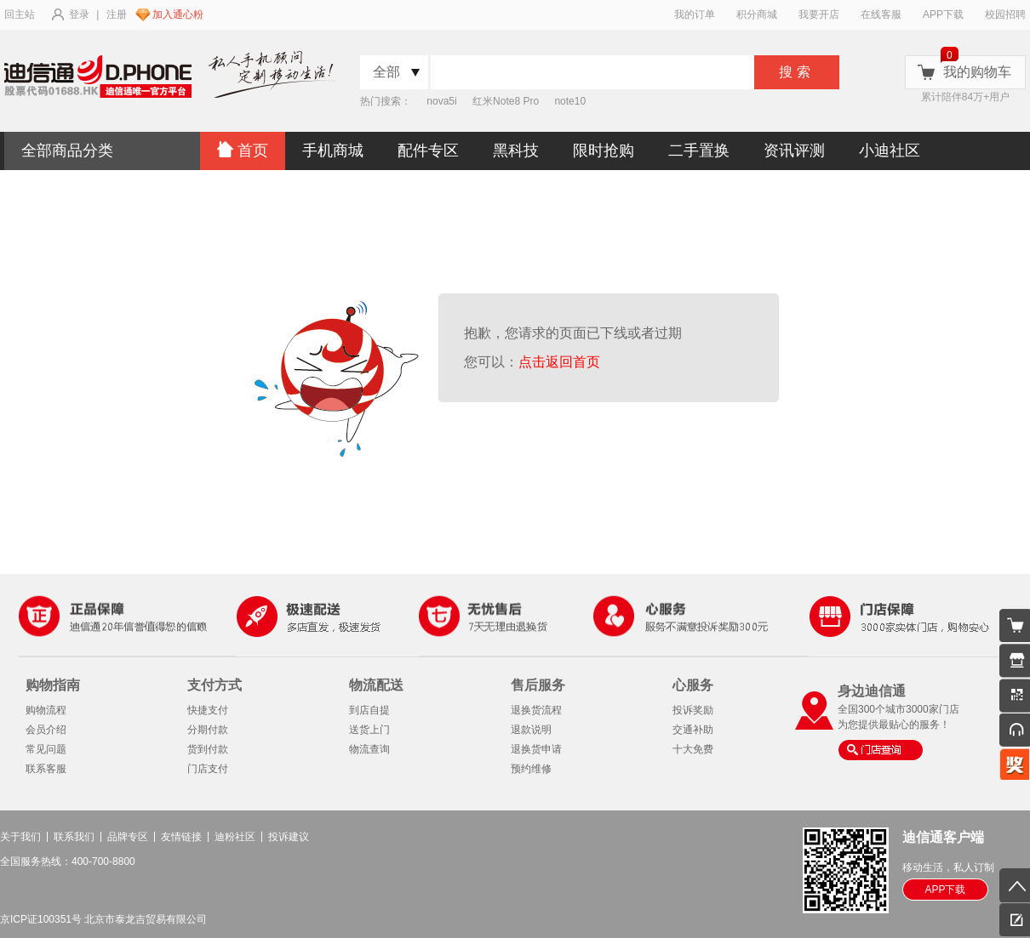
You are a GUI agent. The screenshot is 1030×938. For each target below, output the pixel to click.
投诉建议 (288, 837)
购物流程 (46, 710)
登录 (79, 14)
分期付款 (207, 730)
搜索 (797, 72)
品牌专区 (127, 837)
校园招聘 (1005, 14)
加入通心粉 (177, 14)
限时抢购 (603, 150)
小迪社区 (889, 150)
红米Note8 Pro (505, 101)
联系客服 (46, 769)
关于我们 (20, 837)
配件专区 (428, 150)
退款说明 (531, 730)
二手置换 (699, 150)
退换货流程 (536, 710)
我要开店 (818, 14)
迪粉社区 (235, 837)
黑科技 (516, 150)
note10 (570, 101)
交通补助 (692, 730)
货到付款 (207, 749)
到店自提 (369, 710)
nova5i (441, 101)
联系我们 (74, 837)
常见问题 (46, 749)
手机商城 (332, 150)
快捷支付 (207, 710)
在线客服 (881, 14)
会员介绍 (46, 730)
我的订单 (694, 14)
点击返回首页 (563, 362)
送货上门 (369, 730)
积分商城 (756, 14)
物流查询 (369, 749)
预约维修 (531, 769)
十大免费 (692, 749)
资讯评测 (794, 150)
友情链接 (181, 837)
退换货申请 (536, 749)
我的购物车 (977, 72)
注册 (116, 14)
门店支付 (207, 769)
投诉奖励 (692, 710)
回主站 (19, 14)
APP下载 (943, 14)
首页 (242, 150)
